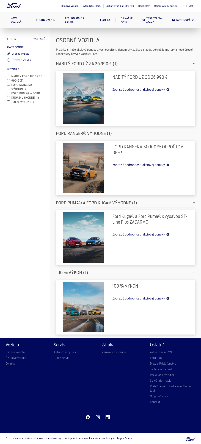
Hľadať (187, 5)
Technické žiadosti (161, 369)
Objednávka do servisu (166, 6)
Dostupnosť (70, 438)
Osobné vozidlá (18, 53)
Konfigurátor (183, 20)
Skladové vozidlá (69, 6)
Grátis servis (61, 358)
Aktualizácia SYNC (162, 352)
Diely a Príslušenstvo (163, 363)
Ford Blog (156, 358)
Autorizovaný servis (66, 352)
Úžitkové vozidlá (19, 60)
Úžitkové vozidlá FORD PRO (120, 6)
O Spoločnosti (159, 396)
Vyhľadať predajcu (92, 6)
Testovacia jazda (152, 20)
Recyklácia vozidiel (162, 375)
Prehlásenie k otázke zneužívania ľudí (171, 388)
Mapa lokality (54, 438)
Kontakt (155, 402)
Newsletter (144, 6)
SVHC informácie (160, 380)
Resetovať (39, 39)
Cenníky (10, 363)
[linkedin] (108, 417)
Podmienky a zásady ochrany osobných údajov (105, 438)
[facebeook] (88, 417)
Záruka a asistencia (114, 352)
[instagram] (98, 417)
